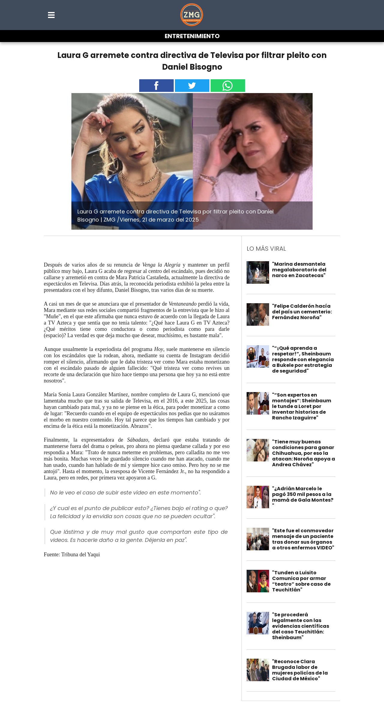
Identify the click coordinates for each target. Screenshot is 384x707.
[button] (51, 15)
